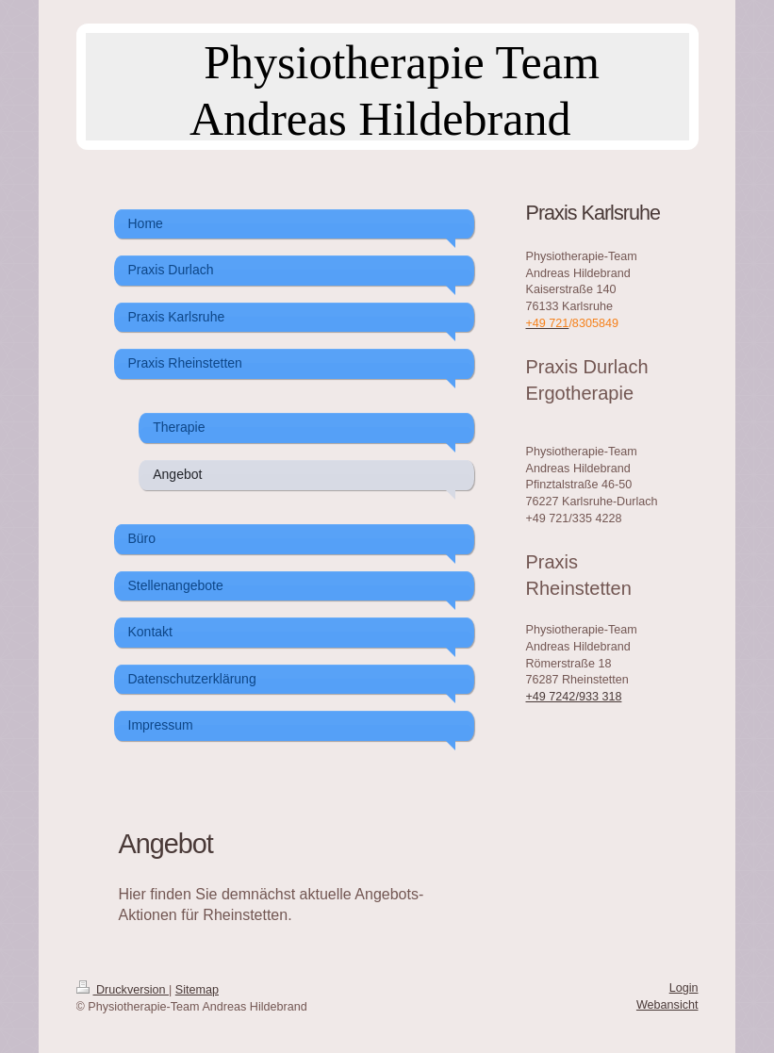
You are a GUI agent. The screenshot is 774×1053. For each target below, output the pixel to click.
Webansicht (667, 1005)
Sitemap (197, 989)
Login (684, 988)
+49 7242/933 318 (574, 696)
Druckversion (122, 989)
